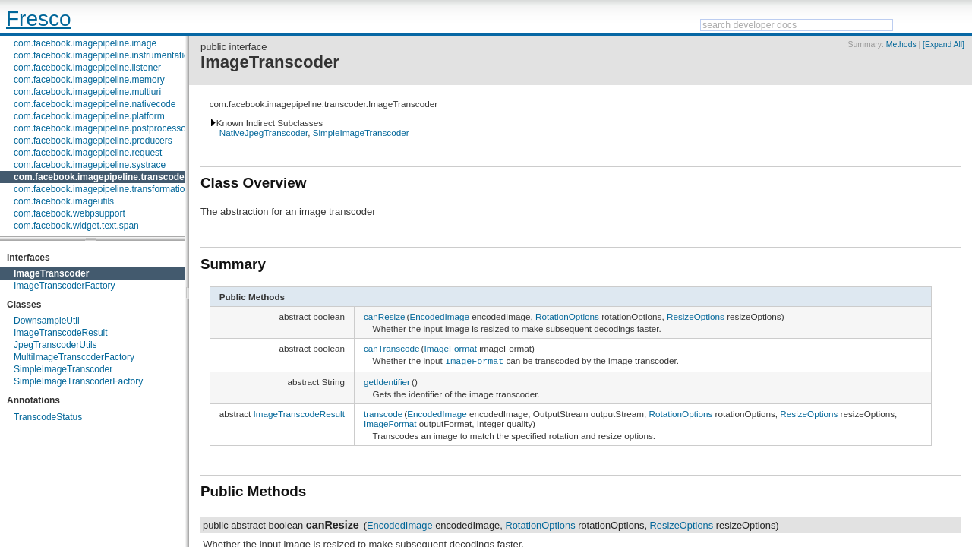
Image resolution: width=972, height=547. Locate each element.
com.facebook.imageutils (64, 201)
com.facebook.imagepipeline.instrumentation (104, 55)
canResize (385, 316)
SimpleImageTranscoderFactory (78, 381)
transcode (383, 412)
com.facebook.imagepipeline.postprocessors (104, 128)
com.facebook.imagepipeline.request (88, 152)
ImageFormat (450, 348)
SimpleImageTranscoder (63, 369)
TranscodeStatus (48, 417)
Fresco (38, 18)
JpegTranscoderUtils (55, 345)
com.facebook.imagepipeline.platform (89, 116)
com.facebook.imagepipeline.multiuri (87, 92)
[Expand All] (943, 44)
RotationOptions (567, 316)
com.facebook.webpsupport (69, 213)
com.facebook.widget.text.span (76, 225)
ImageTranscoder (51, 273)
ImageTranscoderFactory (64, 285)
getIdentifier (387, 380)
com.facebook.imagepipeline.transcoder (101, 177)
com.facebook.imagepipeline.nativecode (94, 104)
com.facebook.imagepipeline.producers (93, 140)
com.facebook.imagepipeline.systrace (90, 165)
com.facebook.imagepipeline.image (85, 43)
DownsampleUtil (47, 320)
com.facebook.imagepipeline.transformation (102, 189)
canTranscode (392, 348)
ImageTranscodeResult (61, 332)
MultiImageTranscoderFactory (74, 357)
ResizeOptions (695, 316)
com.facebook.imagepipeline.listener (87, 67)
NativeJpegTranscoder (263, 133)
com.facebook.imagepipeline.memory (89, 79)
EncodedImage (439, 316)
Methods (901, 44)
